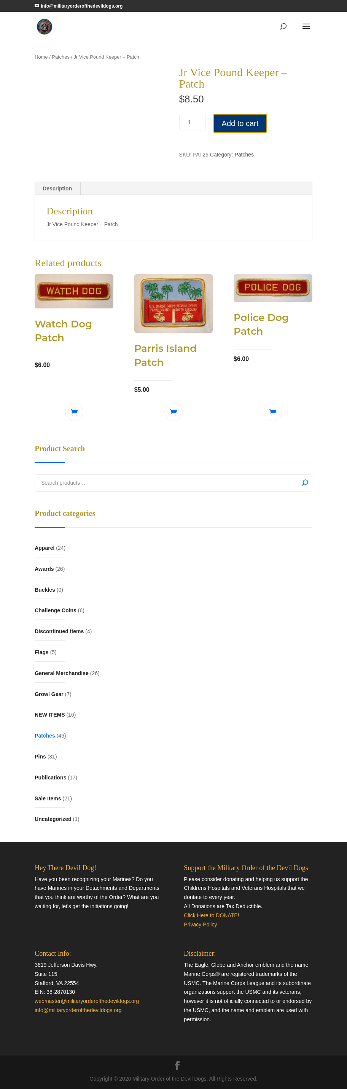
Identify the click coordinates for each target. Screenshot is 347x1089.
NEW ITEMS (50, 715)
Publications (50, 777)
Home (41, 57)
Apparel (44, 548)
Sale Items (48, 798)
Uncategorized (53, 819)
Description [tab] (57, 188)
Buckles (45, 590)
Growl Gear (49, 694)
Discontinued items (59, 631)
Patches (61, 57)
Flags (42, 652)
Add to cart (240, 123)
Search (304, 482)
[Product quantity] (192, 122)
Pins (40, 757)
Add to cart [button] (74, 412)
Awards (44, 569)
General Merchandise (62, 673)
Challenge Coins (55, 610)
